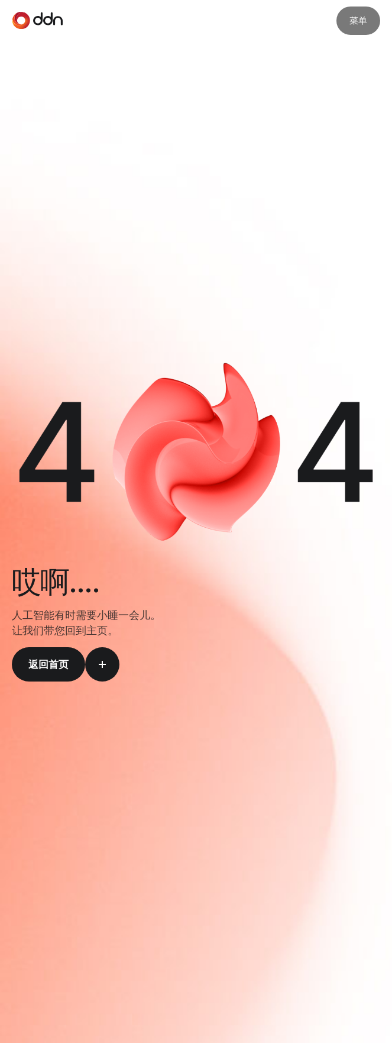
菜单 (358, 20)
